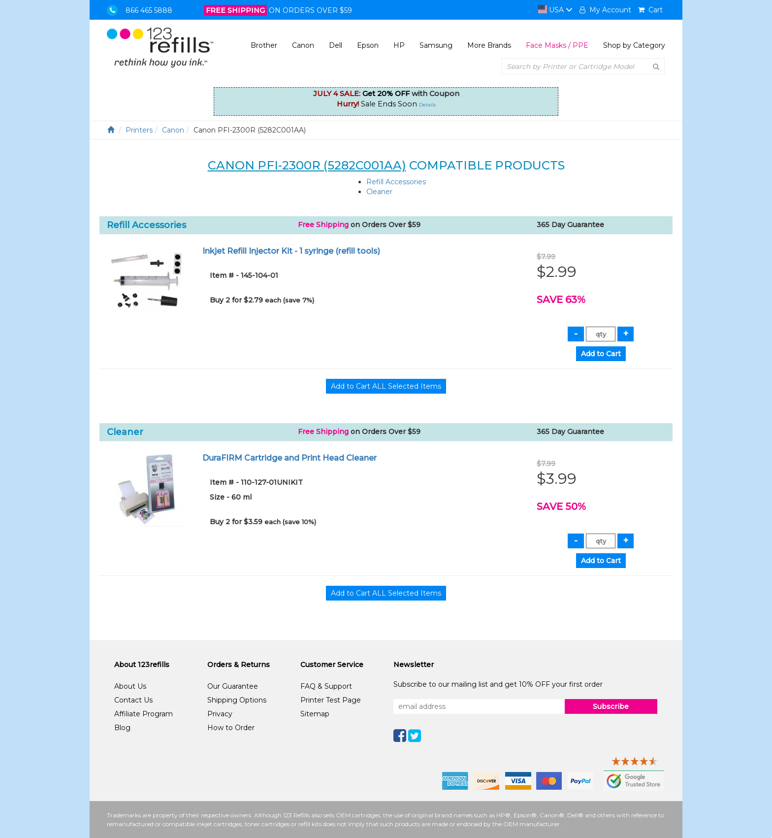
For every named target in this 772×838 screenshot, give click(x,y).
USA (555, 9)
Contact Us (133, 700)
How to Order (231, 727)
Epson (368, 45)
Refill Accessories (396, 181)
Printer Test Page (330, 700)
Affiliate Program (143, 713)
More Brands (489, 45)
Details (427, 104)
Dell (335, 45)
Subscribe (611, 706)
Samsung (435, 45)
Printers (139, 130)
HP (399, 45)
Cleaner (379, 191)
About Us (130, 686)
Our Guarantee (232, 686)
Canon (303, 45)
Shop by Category (634, 45)
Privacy (219, 713)
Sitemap (314, 713)
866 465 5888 (149, 10)
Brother (264, 45)
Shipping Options (236, 700)
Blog (122, 727)
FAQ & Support (326, 686)
